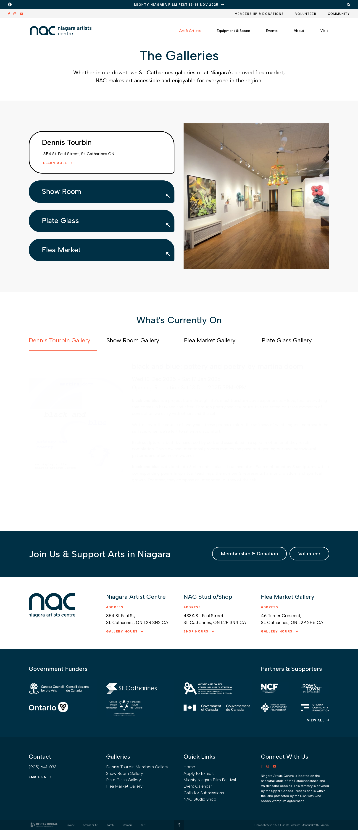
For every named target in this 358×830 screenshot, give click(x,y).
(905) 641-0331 (43, 766)
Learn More (55, 163)
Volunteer (305, 14)
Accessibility (90, 825)
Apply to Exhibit (199, 773)
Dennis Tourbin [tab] (67, 142)
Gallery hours (122, 631)
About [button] (299, 31)
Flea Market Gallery (124, 786)
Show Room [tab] (61, 191)
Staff (142, 825)
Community (339, 14)
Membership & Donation (249, 554)
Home (189, 766)
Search (110, 825)
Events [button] (272, 31)
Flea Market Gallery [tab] (209, 340)
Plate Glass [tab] (60, 220)
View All (316, 720)
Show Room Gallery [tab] (132, 340)
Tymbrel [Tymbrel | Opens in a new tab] (324, 825)
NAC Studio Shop (200, 799)
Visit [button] (324, 31)
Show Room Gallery (124, 773)
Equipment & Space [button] (233, 31)
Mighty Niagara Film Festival (210, 779)
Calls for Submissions (204, 792)
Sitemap (127, 825)
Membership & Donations (259, 14)
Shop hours (196, 631)
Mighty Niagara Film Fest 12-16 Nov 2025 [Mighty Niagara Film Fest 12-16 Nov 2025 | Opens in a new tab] (176, 4)
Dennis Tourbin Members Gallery (137, 766)
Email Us (37, 777)
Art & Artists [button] (190, 31)
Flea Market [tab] (61, 249)
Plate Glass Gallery (123, 779)
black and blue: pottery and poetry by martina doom (217, 366)
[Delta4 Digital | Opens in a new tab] (44, 824)
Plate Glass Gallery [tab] (287, 340)
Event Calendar (198, 786)
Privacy (70, 825)
